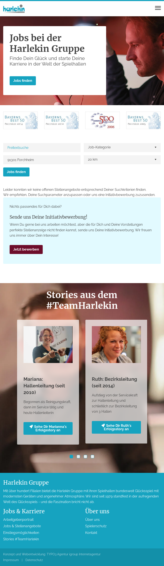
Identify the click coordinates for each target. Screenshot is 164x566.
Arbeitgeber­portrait (18, 520)
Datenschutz (34, 560)
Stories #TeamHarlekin (21, 539)
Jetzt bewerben (26, 249)
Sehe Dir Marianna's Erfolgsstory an (48, 428)
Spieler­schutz (96, 526)
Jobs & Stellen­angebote (22, 526)
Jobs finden (22, 81)
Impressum (11, 560)
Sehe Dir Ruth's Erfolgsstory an (116, 427)
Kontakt (91, 533)
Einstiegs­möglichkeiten (21, 533)
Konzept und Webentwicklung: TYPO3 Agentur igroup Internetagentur (52, 554)
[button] (71, 456)
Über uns (92, 520)
